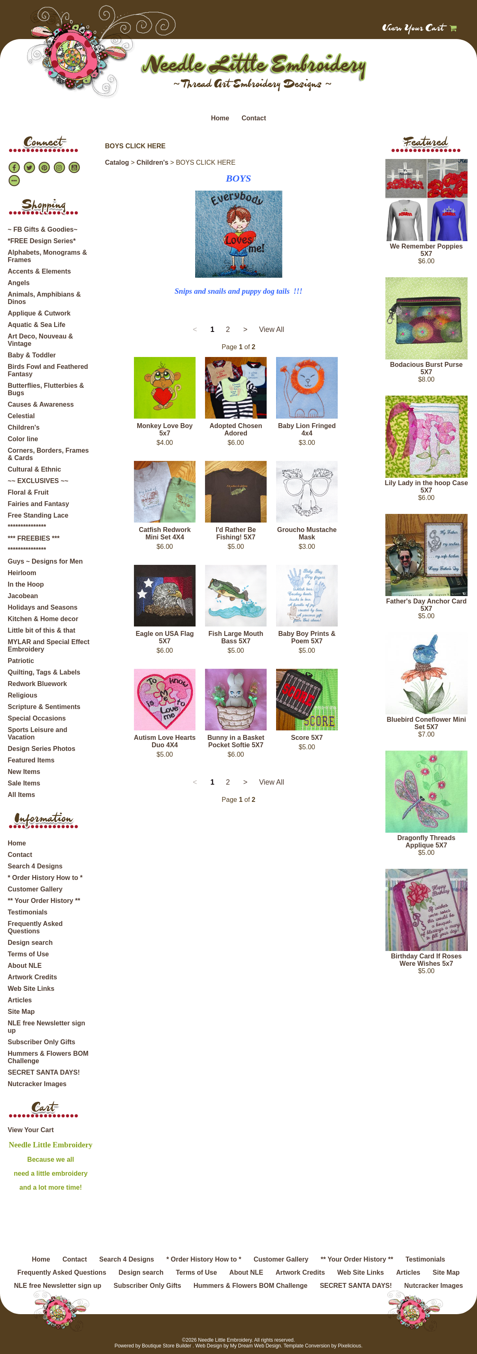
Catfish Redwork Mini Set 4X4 (165, 533)
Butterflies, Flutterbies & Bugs (46, 389)
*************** (27, 526)
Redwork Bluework (37, 683)
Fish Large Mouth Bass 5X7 (235, 637)
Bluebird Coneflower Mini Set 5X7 (426, 723)
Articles (20, 1000)
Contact (254, 118)
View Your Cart (413, 29)
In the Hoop (26, 584)
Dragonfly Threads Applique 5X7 (426, 841)
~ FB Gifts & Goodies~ (43, 229)
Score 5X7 (307, 737)
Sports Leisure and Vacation (37, 733)
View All (271, 329)
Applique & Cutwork (39, 313)
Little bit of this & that (41, 630)
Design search (30, 942)
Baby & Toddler (32, 355)
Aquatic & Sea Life (36, 324)
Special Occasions (37, 718)
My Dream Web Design (255, 1346)
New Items (24, 771)
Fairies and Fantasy (38, 503)
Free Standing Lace (38, 515)
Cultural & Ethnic (34, 469)
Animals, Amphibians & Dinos (44, 298)
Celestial (21, 415)
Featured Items (31, 760)
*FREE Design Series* (42, 240)
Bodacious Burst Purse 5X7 (426, 368)
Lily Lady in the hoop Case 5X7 (426, 486)
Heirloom (22, 572)
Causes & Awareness (41, 404)
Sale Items (24, 783)
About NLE (25, 965)
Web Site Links (31, 988)
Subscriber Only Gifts (41, 1042)
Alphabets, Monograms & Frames (47, 256)
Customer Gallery (35, 889)
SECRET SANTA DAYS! (44, 1072)
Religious (22, 695)
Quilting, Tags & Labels (44, 672)
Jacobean (23, 595)
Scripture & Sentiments (44, 706)
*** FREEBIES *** (34, 538)
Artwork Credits (32, 977)
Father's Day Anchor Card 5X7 (426, 605)
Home (220, 118)
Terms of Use (28, 954)
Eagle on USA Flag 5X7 (165, 637)
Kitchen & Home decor (43, 618)
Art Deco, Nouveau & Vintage (40, 340)
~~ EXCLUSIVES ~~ (38, 480)
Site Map (21, 1011)
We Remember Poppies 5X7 (426, 250)
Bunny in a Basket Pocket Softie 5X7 (236, 741)
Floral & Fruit (28, 492)
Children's (24, 427)
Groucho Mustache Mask (307, 533)
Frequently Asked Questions (35, 927)
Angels (19, 282)
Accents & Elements (39, 271)
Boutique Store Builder (166, 1346)
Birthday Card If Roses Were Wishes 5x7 (426, 960)
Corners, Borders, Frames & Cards (48, 454)
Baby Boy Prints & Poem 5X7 (307, 637)
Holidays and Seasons (43, 607)
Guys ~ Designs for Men (45, 561)
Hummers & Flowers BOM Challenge (48, 1057)
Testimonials (28, 912)
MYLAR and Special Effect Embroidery (49, 645)
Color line (23, 438)
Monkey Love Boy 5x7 (165, 429)
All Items (21, 794)
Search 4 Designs (35, 866)
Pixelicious (349, 1346)
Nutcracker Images (37, 1083)
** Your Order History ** (44, 900)
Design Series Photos (42, 748)
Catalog (117, 162)
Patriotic (21, 660)
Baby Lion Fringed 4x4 (307, 429)
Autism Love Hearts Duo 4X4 (165, 741)
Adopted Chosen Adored (236, 429)
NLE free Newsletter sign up (46, 1027)
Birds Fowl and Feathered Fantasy (48, 370)
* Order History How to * (45, 877)
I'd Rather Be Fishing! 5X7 (236, 533)
